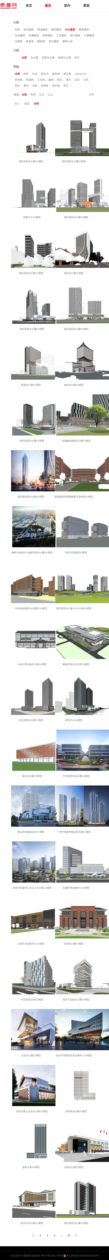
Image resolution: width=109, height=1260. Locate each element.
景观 (86, 5)
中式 (34, 73)
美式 (68, 79)
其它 (77, 57)
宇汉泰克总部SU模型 (32, 999)
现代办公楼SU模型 (74, 273)
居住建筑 (28, 29)
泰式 (26, 85)
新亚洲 (56, 73)
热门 (17, 103)
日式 (85, 79)
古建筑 (19, 41)
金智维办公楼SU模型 (76, 1111)
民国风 (30, 79)
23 (69, 1235)
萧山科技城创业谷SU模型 (31, 832)
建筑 (48, 5)
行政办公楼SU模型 (74, 1167)
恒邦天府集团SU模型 (76, 552)
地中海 (56, 85)
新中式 (45, 73)
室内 (67, 5)
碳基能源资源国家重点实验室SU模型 (74, 496)
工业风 (41, 79)
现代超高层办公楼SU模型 (31, 496)
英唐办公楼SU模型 (31, 385)
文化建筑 (20, 35)
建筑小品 (67, 41)
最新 (26, 103)
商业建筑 (42, 29)
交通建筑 (34, 35)
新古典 (67, 73)
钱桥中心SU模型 (32, 217)
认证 (50, 94)
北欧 (34, 85)
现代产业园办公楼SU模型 (76, 999)
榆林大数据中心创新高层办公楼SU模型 (32, 552)
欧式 (59, 79)
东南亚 (45, 85)
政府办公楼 (64, 57)
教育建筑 (84, 29)
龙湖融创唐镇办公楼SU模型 (77, 440)
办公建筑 (70, 29)
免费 (33, 94)
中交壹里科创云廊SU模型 (76, 776)
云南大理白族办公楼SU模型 (32, 664)
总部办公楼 (48, 57)
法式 (77, 79)
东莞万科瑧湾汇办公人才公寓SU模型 (32, 887)
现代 (26, 73)
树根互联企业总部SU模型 (76, 664)
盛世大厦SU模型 (31, 1167)
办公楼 (34, 57)
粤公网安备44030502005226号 (82, 1255)
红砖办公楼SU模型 (74, 943)
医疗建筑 (75, 35)
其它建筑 (54, 41)
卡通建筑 (89, 35)
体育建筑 (47, 35)
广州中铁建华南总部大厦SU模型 (74, 832)
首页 (29, 5)
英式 (17, 85)
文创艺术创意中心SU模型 (31, 943)
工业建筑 (61, 35)
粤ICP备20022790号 (52, 1255)
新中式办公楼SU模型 (32, 1223)
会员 (41, 94)
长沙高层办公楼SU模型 (31, 720)
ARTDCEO (81, 73)
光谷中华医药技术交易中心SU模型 (74, 1055)
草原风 (19, 79)
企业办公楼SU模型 (31, 1055)
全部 (17, 29)
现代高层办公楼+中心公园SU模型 (74, 608)
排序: (92, 94)
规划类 (41, 41)
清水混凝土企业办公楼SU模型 (32, 1111)
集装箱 (30, 41)
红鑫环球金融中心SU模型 (76, 887)
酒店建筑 (56, 29)
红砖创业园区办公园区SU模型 (31, 608)
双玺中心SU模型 (74, 720)
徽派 (51, 79)
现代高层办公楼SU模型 (31, 161)
